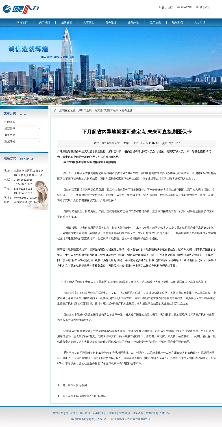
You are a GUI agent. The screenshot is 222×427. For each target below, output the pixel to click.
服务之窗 (9, 135)
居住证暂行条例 (77, 385)
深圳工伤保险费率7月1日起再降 (87, 396)
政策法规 (155, 22)
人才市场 (199, 22)
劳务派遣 (111, 22)
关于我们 (44, 22)
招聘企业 (9, 122)
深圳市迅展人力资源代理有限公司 (98, 110)
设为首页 (166, 6)
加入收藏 (184, 6)
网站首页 (22, 22)
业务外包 (133, 22)
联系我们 (203, 6)
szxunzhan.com (111, 143)
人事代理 (88, 22)
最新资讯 (66, 22)
